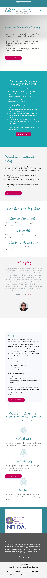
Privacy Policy (23, 564)
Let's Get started (16, 399)
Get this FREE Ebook (23, 134)
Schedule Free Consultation (23, 3)
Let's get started (13, 57)
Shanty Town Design (30, 574)
